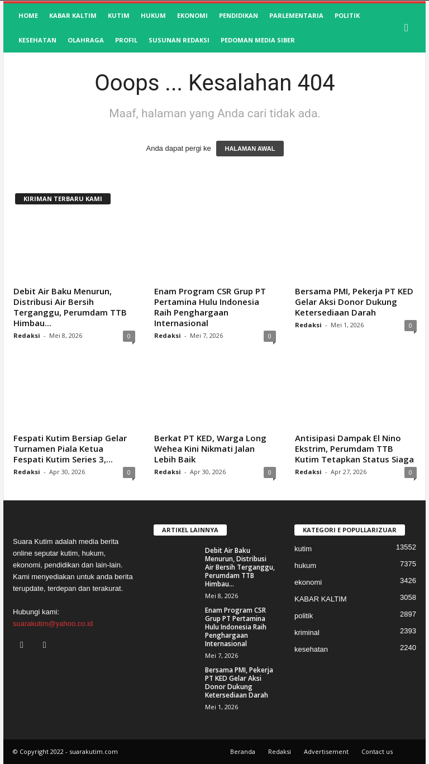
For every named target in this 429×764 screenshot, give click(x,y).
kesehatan (37, 40)
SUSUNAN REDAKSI (179, 40)
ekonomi (192, 15)
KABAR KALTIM (73, 15)
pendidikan (238, 15)
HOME (28, 15)
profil (126, 40)
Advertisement (326, 751)
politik (347, 15)
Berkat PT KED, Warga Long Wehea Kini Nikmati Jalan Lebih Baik (210, 448)
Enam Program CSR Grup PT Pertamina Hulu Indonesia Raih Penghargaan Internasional (210, 306)
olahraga (86, 40)
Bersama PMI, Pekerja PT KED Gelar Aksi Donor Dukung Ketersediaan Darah (354, 301)
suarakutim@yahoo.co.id (53, 623)
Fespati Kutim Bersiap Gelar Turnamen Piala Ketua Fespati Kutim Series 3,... (70, 448)
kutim (119, 15)
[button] (409, 28)
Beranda (242, 751)
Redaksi (26, 335)
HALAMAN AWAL (250, 148)
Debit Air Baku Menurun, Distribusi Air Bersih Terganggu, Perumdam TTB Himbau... (70, 306)
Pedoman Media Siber (258, 40)
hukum (153, 15)
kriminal (307, 632)
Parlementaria (296, 15)
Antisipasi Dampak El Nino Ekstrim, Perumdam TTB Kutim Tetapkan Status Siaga (354, 448)
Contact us (377, 751)
